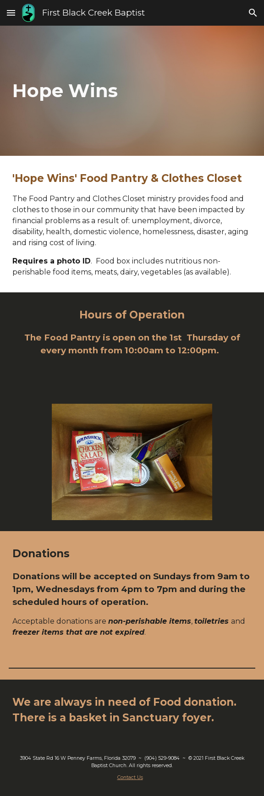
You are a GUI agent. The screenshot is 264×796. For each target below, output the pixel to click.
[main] (132, 90)
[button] (11, 12)
